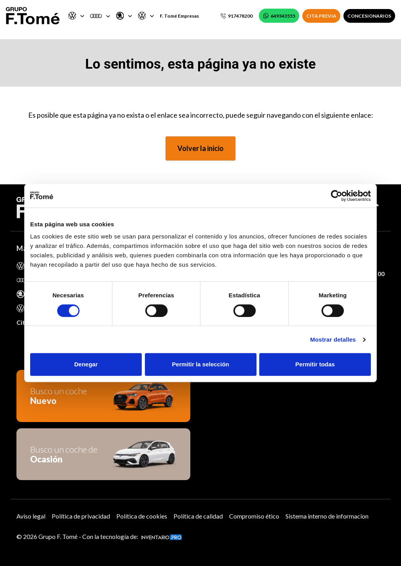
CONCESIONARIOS (369, 16)
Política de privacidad (81, 516)
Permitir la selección (200, 364)
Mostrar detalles (333, 339)
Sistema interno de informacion (326, 516)
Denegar (86, 364)
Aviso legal (30, 516)
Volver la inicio (200, 148)
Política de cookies (141, 516)
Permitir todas (315, 364)
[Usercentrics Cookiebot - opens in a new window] (336, 196)
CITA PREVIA (321, 16)
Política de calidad (198, 516)
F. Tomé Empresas (179, 16)
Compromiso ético (254, 516)
